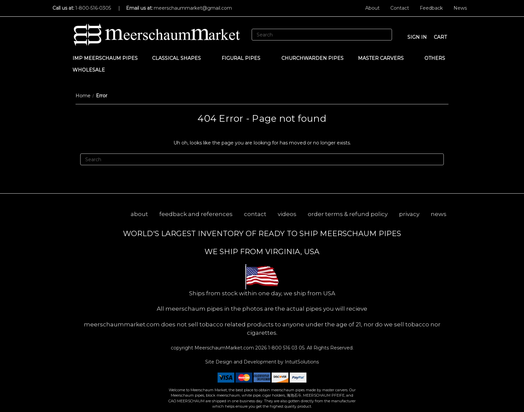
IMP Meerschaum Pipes (105, 58)
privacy (409, 214)
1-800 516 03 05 (285, 348)
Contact (399, 8)
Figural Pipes (244, 58)
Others (437, 58)
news (438, 214)
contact (255, 214)
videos (287, 214)
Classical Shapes (179, 58)
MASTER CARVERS (384, 58)
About (372, 8)
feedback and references (196, 214)
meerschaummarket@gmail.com (193, 8)
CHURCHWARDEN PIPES (312, 58)
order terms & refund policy (348, 214)
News (460, 8)
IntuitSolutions (302, 362)
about (139, 214)
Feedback (431, 8)
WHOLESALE (92, 70)
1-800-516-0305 (93, 8)
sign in (417, 37)
